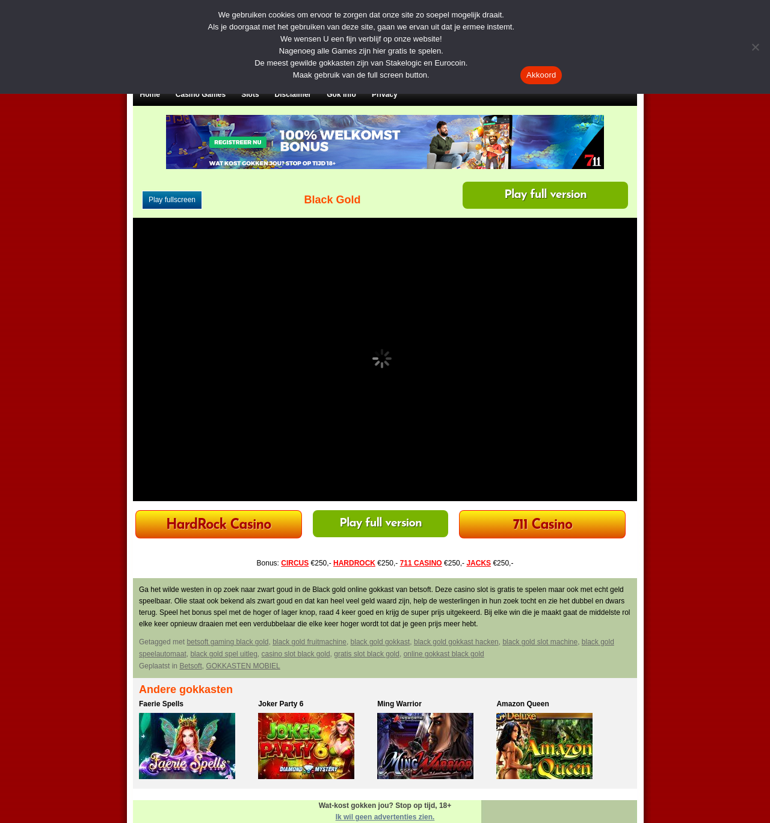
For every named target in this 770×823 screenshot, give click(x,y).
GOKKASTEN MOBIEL (243, 666)
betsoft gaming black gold (227, 642)
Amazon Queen (522, 704)
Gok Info (341, 94)
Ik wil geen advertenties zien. (385, 817)
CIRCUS (295, 563)
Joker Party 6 (280, 704)
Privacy (385, 94)
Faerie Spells (161, 704)
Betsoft (190, 666)
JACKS (478, 563)
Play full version (545, 195)
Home (150, 94)
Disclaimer (293, 94)
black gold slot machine (540, 642)
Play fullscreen (172, 200)
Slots (250, 94)
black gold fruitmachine (309, 642)
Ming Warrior (399, 704)
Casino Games (201, 94)
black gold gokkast (380, 642)
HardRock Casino (218, 525)
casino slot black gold (295, 654)
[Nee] (755, 47)
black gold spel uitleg (223, 654)
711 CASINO (421, 563)
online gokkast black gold (444, 654)
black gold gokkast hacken (456, 642)
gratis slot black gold (366, 654)
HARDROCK (354, 563)
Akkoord (541, 74)
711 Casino (543, 525)
